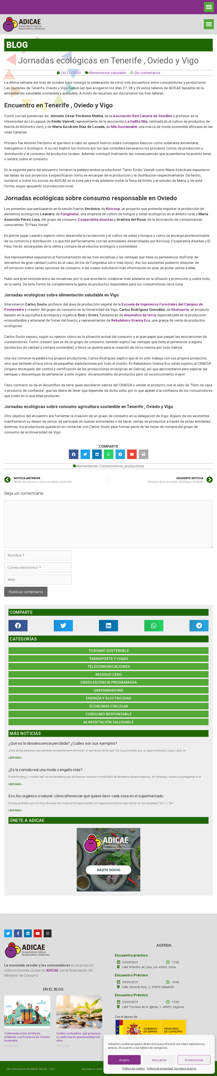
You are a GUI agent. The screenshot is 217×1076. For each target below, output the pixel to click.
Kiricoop (113, 209)
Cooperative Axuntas (96, 219)
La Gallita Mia (136, 121)
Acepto (124, 1060)
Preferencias (194, 1060)
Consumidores (111, 466)
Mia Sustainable (124, 127)
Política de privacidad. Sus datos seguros (171, 1068)
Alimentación (87, 466)
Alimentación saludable (107, 73)
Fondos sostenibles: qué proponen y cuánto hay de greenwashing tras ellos (78, 1037)
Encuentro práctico (131, 955)
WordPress (102, 1069)
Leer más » (15, 757)
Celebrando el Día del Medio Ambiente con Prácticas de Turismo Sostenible (27, 1037)
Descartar (159, 1060)
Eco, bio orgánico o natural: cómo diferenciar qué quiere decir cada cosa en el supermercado (85, 796)
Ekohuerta (180, 309)
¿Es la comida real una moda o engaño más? (45, 770)
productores (134, 466)
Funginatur (70, 214)
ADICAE (42, 1069)
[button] (209, 7)
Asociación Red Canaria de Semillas (142, 116)
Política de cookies (133, 1068)
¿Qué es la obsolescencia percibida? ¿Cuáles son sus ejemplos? (62, 743)
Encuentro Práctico (131, 975)
